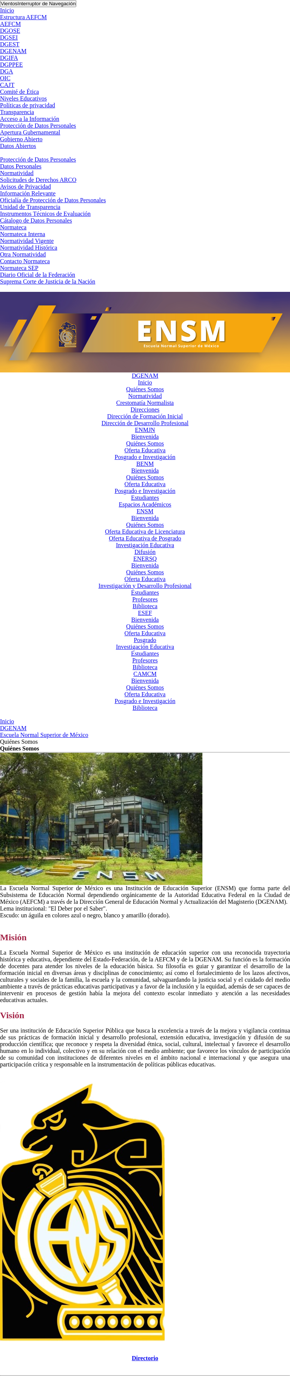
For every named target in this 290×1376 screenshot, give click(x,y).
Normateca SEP (19, 268)
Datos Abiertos (18, 146)
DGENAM (13, 51)
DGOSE (10, 30)
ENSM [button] (145, 511)
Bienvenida (145, 436)
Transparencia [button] (17, 112)
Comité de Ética (19, 91)
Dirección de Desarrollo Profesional (145, 423)
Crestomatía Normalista (145, 403)
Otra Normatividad (23, 254)
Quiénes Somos (145, 389)
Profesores (145, 599)
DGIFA (9, 58)
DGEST (10, 44)
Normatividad (17, 173)
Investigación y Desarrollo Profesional (145, 586)
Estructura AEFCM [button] (23, 17)
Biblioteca (145, 606)
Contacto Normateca (25, 261)
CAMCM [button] (144, 674)
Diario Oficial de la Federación (37, 275)
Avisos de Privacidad (25, 186)
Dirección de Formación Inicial (145, 416)
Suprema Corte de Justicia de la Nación (47, 281)
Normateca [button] (13, 227)
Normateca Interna (22, 234)
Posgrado (145, 640)
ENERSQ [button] (145, 558)
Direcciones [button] (145, 409)
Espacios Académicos (145, 504)
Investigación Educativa (145, 545)
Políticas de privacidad (27, 105)
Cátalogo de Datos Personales (36, 220)
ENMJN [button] (145, 430)
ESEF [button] (145, 613)
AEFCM (10, 24)
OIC (5, 78)
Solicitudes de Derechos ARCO (38, 180)
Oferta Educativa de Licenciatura (145, 531)
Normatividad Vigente (27, 241)
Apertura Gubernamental (30, 132)
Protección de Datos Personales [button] (38, 159)
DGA (6, 71)
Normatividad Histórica (28, 247)
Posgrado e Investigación (145, 457)
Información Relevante (28, 193)
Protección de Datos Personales (38, 125)
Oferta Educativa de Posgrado (145, 538)
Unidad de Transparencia (30, 207)
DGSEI (9, 37)
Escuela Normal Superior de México (44, 735)
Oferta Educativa (145, 450)
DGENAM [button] (145, 375)
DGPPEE (11, 64)
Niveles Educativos (23, 98)
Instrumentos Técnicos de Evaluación (45, 214)
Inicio (7, 10)
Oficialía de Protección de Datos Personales (53, 200)
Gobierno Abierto (21, 139)
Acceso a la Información (29, 119)
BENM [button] (145, 464)
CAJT (7, 85)
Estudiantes (145, 497)
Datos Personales (21, 166)
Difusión (145, 552)
